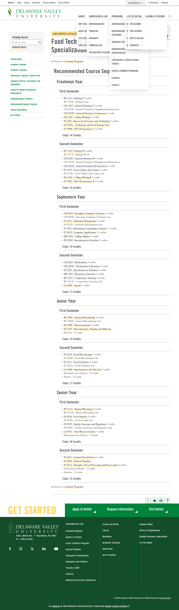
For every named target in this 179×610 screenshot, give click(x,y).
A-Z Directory (153, 2)
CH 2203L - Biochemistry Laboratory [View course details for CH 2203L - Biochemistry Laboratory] (82, 266)
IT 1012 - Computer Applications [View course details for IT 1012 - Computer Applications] (80, 232)
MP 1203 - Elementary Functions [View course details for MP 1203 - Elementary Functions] (79, 273)
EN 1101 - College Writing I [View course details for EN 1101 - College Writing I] (77, 117)
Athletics (11, 2)
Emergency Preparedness (77, 555)
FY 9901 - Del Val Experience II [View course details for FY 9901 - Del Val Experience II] (79, 181)
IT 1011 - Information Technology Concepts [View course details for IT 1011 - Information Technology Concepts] (85, 228)
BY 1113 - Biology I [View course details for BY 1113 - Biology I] (73, 98)
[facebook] (10, 549)
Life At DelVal (134, 16)
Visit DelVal (156, 509)
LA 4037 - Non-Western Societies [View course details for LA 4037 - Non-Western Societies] (80, 431)
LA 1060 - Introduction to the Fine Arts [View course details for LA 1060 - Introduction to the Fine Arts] (83, 369)
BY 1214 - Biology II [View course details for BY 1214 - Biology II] (74, 150)
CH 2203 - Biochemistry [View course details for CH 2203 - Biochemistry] (75, 262)
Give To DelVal (63, 2)
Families (70, 573)
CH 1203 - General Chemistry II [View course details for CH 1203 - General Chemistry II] (79, 158)
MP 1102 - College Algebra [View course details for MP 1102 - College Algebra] (77, 236)
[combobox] (142, 29)
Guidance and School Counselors (81, 580)
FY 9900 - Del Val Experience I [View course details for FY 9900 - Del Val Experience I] (78, 128)
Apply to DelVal (82, 509)
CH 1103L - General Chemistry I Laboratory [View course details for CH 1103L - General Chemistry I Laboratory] (85, 113)
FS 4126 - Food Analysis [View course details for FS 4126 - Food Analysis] (75, 416)
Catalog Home (16, 59)
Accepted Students (74, 530)
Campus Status (146, 524)
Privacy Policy (165, 598)
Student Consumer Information (153, 536)
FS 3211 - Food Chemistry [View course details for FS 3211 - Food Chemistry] (76, 362)
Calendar (164, 2)
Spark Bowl (108, 548)
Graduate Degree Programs (22, 98)
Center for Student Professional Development (23, 91)
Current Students (73, 549)
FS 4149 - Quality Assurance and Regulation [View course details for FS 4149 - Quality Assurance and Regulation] (85, 424)
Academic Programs (19, 70)
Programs (117, 16)
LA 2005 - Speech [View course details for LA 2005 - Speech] (72, 285)
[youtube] (55, 549)
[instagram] (21, 549)
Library (27, 2)
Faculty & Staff (72, 567)
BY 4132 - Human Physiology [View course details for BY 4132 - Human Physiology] (78, 409)
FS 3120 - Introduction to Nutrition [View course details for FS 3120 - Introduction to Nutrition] (81, 270)
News (19, 2)
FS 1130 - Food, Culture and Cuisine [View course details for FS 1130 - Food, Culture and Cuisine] (81, 169)
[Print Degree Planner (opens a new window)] (147, 37)
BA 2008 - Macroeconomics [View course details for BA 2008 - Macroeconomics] (77, 325)
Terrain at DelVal (49, 2)
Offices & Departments (149, 530)
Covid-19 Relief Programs (77, 543)
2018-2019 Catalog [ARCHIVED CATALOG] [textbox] (132, 29)
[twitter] (32, 549)
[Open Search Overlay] (169, 16)
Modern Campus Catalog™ (117, 606)
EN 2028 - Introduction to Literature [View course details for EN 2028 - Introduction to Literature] (81, 240)
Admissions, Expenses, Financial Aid (25, 75)
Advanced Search (19, 47)
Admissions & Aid (98, 16)
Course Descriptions (19, 109)
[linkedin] (44, 549)
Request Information (120, 509)
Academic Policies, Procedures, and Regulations (25, 83)
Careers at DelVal (111, 524)
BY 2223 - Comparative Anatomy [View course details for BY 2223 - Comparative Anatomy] (80, 277)
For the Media (145, 542)
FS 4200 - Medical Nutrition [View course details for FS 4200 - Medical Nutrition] (77, 461)
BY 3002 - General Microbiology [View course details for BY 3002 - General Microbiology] (79, 317)
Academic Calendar (18, 64)
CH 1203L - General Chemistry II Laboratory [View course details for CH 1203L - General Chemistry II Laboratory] (85, 165)
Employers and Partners (77, 561)
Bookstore (107, 536)
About (81, 16)
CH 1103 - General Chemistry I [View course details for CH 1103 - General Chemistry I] (79, 105)
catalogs (56, 606)
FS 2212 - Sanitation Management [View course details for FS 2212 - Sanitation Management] (80, 220)
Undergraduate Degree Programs (24, 104)
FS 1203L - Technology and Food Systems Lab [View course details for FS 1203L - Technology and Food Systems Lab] (86, 124)
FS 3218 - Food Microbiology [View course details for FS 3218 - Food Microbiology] (78, 354)
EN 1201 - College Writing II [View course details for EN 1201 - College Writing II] (77, 177)
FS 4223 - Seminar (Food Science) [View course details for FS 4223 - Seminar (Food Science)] (80, 457)
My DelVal (36, 2)
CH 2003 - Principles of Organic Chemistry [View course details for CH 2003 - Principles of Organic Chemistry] (84, 213)
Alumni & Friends (155, 16)
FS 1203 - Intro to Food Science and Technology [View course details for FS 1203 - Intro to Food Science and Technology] (87, 121)
